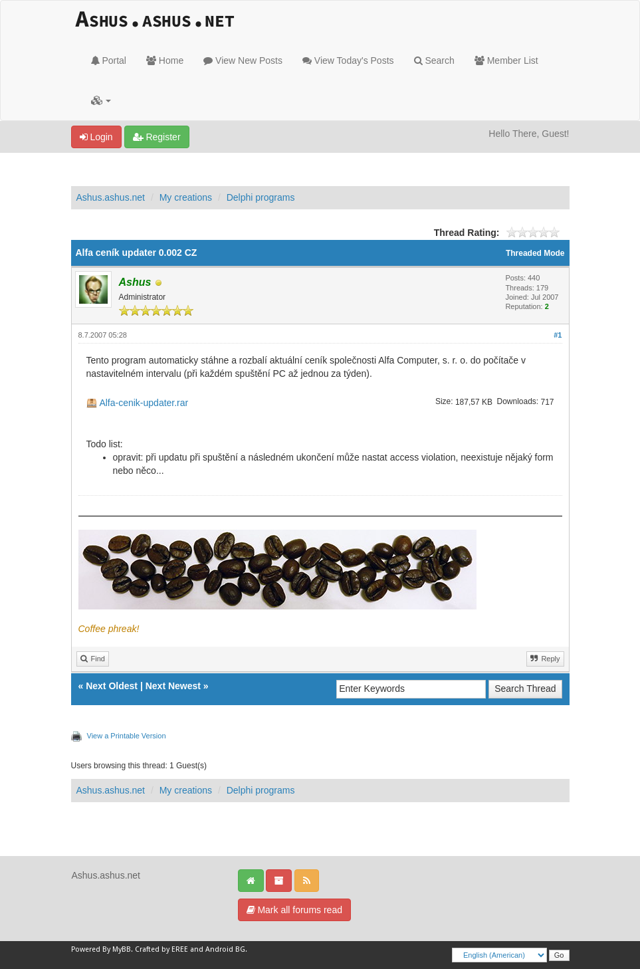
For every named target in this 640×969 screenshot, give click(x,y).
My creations (186, 197)
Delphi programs (261, 197)
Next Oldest (112, 686)
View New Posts (242, 60)
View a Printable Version (126, 736)
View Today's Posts (348, 60)
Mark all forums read (294, 910)
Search (434, 60)
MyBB (121, 949)
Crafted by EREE (161, 949)
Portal (108, 60)
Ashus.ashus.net (111, 197)
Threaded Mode (535, 253)
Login (96, 137)
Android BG (225, 949)
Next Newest (173, 686)
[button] (101, 100)
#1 (558, 335)
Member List (506, 60)
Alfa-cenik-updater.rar (143, 402)
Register (157, 137)
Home (164, 60)
